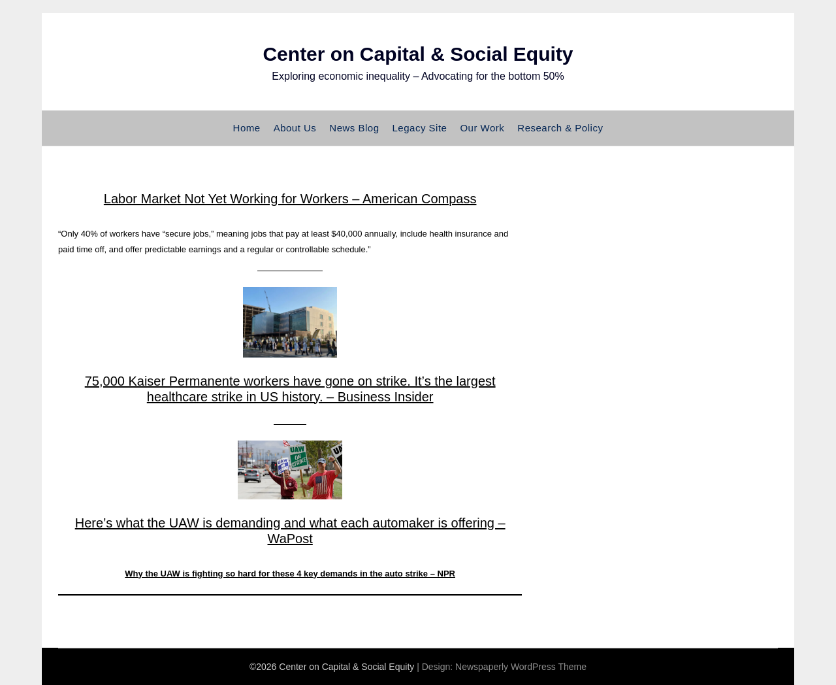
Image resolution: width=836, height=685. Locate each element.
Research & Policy (560, 127)
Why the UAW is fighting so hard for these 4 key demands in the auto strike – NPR (290, 573)
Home (247, 127)
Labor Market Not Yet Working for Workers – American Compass (290, 199)
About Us (295, 127)
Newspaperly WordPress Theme (521, 666)
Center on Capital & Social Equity (418, 54)
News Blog (354, 127)
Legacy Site (420, 127)
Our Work (482, 127)
